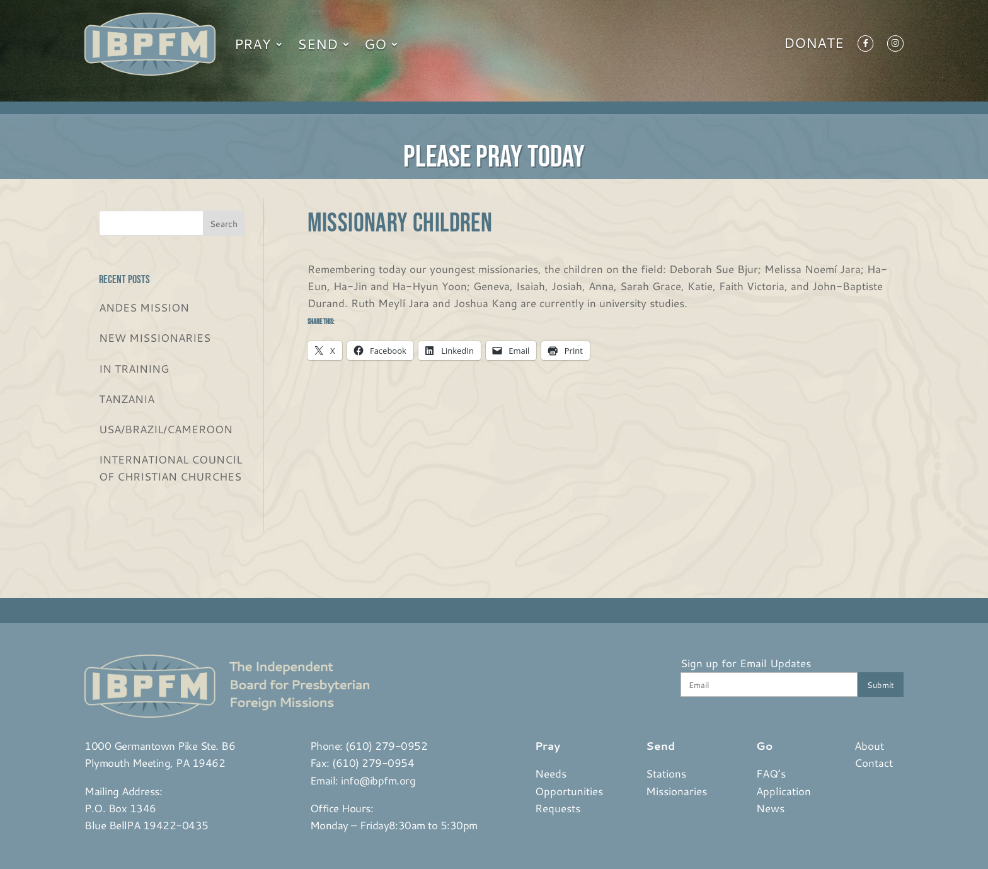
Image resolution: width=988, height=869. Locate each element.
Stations (666, 773)
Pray (252, 44)
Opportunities (569, 790)
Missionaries (676, 790)
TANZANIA (126, 398)
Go (375, 44)
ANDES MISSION (144, 307)
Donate (814, 45)
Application (783, 790)
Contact (873, 762)
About (869, 745)
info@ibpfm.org (378, 780)
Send (317, 44)
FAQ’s (771, 773)
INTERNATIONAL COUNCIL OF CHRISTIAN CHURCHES (170, 468)
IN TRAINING (134, 368)
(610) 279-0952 (386, 745)
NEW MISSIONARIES (154, 337)
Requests (557, 807)
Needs (550, 773)
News (770, 807)
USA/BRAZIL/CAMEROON (166, 428)
